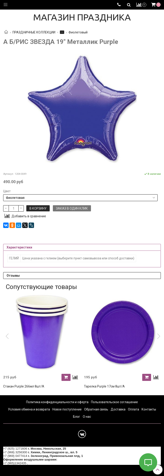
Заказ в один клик (72, 208)
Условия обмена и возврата (29, 409)
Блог (76, 416)
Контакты (149, 409)
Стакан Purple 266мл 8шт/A (23, 386)
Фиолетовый (78, 32)
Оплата (133, 409)
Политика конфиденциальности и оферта (57, 402)
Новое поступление (67, 409)
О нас (87, 416)
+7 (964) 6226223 (41, 463)
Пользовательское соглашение (114, 402)
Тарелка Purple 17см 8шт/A (104, 386)
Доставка (118, 409)
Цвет (7, 191)
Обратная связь (96, 409)
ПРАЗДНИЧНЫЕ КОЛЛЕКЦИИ (33, 32)
